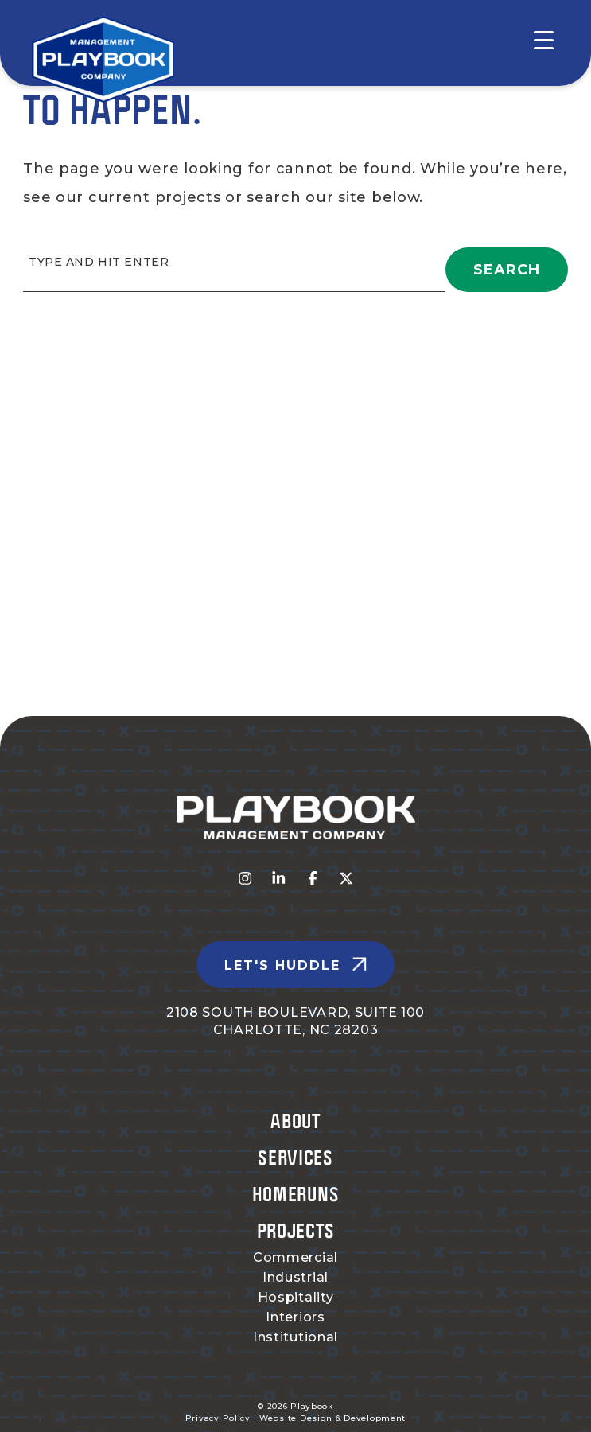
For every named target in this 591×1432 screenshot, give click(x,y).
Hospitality (296, 1297)
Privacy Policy (218, 1418)
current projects (154, 197)
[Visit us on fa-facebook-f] (313, 879)
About (295, 1120)
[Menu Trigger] (534, 39)
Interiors (295, 1317)
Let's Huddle (282, 965)
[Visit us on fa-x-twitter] (346, 879)
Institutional (295, 1336)
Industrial (295, 1277)
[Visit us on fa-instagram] (245, 879)
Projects (296, 1230)
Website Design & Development (332, 1418)
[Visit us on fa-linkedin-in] (279, 879)
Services (295, 1157)
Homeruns (296, 1193)
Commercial (295, 1257)
